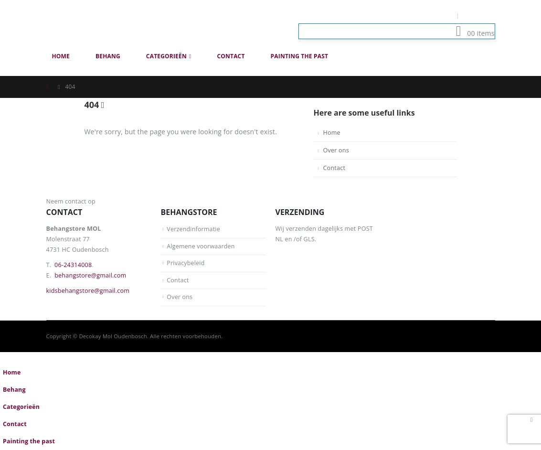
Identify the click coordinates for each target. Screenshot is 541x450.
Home (61, 56)
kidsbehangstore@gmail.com (88, 291)
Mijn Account (432, 15)
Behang (107, 56)
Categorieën (166, 56)
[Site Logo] (101, 23)
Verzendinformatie (194, 229)
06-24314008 (73, 265)
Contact (230, 56)
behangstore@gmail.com (90, 275)
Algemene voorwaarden (201, 246)
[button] (489, 70)
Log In (479, 15)
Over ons (336, 150)
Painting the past (300, 56)
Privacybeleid (186, 263)
